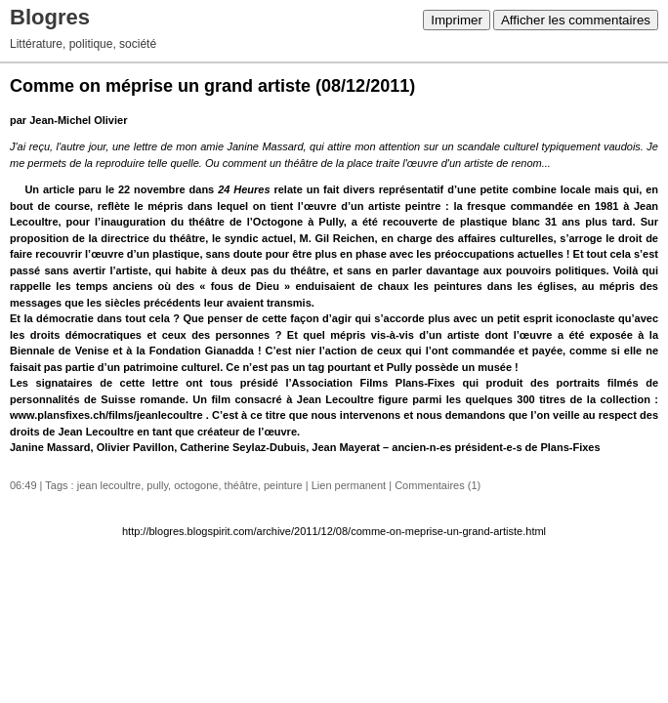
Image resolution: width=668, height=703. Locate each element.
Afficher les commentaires (575, 20)
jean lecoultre (109, 485)
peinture (283, 485)
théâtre (241, 485)
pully (157, 485)
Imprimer (456, 20)
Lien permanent (349, 485)
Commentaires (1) (437, 485)
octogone (196, 485)
